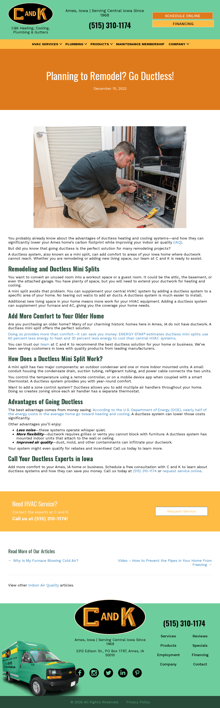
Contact (200, 664)
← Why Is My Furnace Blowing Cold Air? (43, 561)
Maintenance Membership (140, 44)
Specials (200, 645)
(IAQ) (177, 242)
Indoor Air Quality (43, 585)
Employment (168, 655)
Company (177, 44)
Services (168, 636)
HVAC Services (45, 44)
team (45, 344)
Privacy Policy (138, 702)
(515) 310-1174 (110, 25)
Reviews (200, 636)
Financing (200, 655)
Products (99, 44)
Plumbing (74, 44)
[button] (60, 44)
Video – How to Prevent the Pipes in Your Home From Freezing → (165, 563)
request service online (182, 471)
